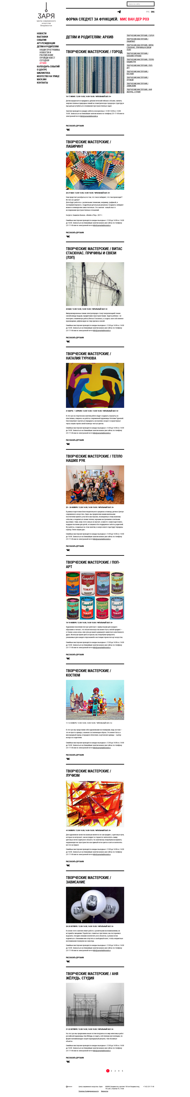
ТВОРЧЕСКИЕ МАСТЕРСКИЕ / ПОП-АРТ (93, 564)
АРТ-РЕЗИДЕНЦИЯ (46, 43)
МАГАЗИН (42, 79)
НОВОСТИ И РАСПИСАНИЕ (46, 54)
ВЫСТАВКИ (42, 36)
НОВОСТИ (41, 33)
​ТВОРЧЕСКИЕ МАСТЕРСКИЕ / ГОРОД (94, 51)
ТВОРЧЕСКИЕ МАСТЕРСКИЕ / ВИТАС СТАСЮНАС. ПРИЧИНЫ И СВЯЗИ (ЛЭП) (94, 253)
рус (148, 11)
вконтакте (68, 130)
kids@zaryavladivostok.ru (89, 116)
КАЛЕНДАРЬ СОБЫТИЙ (48, 66)
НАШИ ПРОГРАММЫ (50, 49)
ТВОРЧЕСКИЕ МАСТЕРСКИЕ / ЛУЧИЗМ (88, 773)
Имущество (104, 1091)
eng (152, 11)
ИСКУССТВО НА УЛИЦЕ (48, 76)
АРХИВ (43, 63)
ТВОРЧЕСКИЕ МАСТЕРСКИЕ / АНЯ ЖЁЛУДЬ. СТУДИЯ (92, 976)
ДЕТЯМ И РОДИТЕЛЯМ (48, 46)
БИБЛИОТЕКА (43, 73)
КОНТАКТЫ (42, 82)
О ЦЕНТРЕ (42, 69)
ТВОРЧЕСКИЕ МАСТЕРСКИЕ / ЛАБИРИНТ (88, 144)
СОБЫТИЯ (41, 40)
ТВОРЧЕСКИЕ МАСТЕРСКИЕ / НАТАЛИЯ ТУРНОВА (88, 356)
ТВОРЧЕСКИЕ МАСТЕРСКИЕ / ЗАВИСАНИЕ (88, 880)
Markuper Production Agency (42, 1086)
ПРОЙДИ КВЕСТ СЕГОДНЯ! (47, 59)
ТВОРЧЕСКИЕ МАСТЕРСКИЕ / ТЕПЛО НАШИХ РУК (94, 458)
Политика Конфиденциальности (89, 1091)
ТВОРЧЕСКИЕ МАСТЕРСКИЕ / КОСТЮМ (88, 673)
